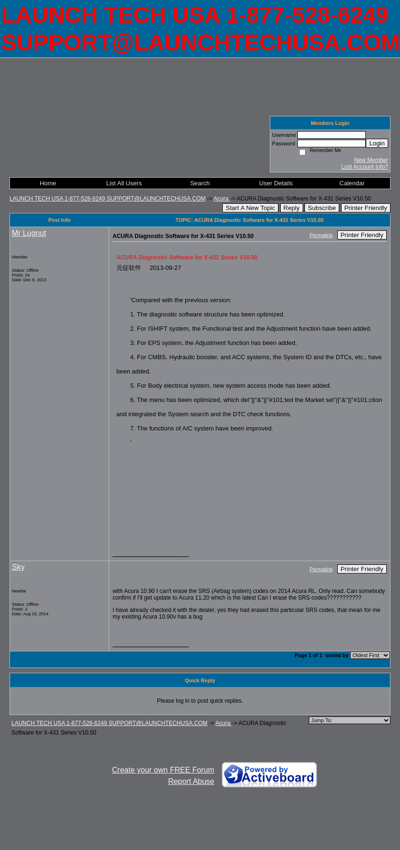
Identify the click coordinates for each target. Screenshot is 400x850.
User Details (276, 183)
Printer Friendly (365, 207)
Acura (222, 198)
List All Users (124, 183)
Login (377, 143)
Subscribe (322, 207)
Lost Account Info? (364, 166)
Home (48, 183)
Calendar (352, 183)
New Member (371, 160)
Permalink (321, 235)
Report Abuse (191, 781)
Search (200, 183)
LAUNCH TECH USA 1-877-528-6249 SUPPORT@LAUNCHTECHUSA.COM (108, 198)
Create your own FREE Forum (163, 770)
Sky (18, 567)
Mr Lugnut (29, 233)
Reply (292, 207)
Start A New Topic (250, 207)
